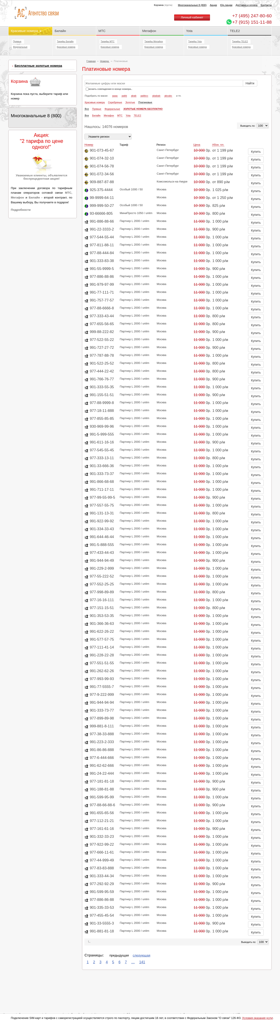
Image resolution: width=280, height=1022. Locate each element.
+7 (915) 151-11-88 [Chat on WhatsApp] (252, 22)
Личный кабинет (192, 17)
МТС (101, 31)
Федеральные (20, 47)
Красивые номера (26, 31)
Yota (189, 31)
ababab (156, 95)
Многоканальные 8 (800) (192, 5)
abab (133, 95)
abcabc (168, 95)
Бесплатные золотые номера (38, 65)
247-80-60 (252, 15)
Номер (88, 144)
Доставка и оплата (246, 5)
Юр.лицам (226, 5)
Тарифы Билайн (65, 41)
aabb (124, 95)
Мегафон (149, 31)
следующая (141, 955)
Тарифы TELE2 (240, 41)
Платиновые (145, 102)
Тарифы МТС (107, 41)
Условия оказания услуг (257, 1018)
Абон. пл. (218, 144)
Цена (196, 144)
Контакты (266, 5)
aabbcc (144, 95)
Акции (213, 5)
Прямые (17, 41)
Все (87, 109)
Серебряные (115, 102)
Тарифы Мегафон (153, 41)
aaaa (114, 95)
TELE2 (235, 31)
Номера (104, 61)
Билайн (60, 31)
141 (142, 962)
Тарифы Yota (195, 41)
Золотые (130, 102)
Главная (91, 61)
